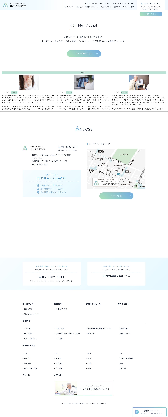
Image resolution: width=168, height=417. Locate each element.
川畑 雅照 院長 (61, 309)
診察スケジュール (93, 303)
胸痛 (121, 363)
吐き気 (58, 358)
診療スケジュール (92, 7)
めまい (122, 353)
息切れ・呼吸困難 (126, 358)
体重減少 (59, 363)
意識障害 (27, 363)
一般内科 (27, 328)
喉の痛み (59, 368)
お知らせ (94, 4)
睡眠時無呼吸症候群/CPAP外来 (99, 328)
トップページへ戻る (84, 53)
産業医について (105, 4)
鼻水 (89, 353)
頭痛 (89, 363)
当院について (69, 7)
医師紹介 (79, 7)
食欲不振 (123, 368)
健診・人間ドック (119, 4)
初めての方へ (106, 7)
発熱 (26, 353)
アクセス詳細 (116, 196)
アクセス (86, 4)
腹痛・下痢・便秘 (30, 368)
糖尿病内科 (28, 334)
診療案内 (117, 7)
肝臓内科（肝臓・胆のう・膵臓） (68, 334)
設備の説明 (28, 309)
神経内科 (91, 334)
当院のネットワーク (31, 314)
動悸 (89, 358)
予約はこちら (150, 14)
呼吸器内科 (60, 328)
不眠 (89, 368)
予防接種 (131, 4)
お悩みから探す (128, 7)
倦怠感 (26, 358)
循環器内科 (124, 328)
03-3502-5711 (69, 147)
